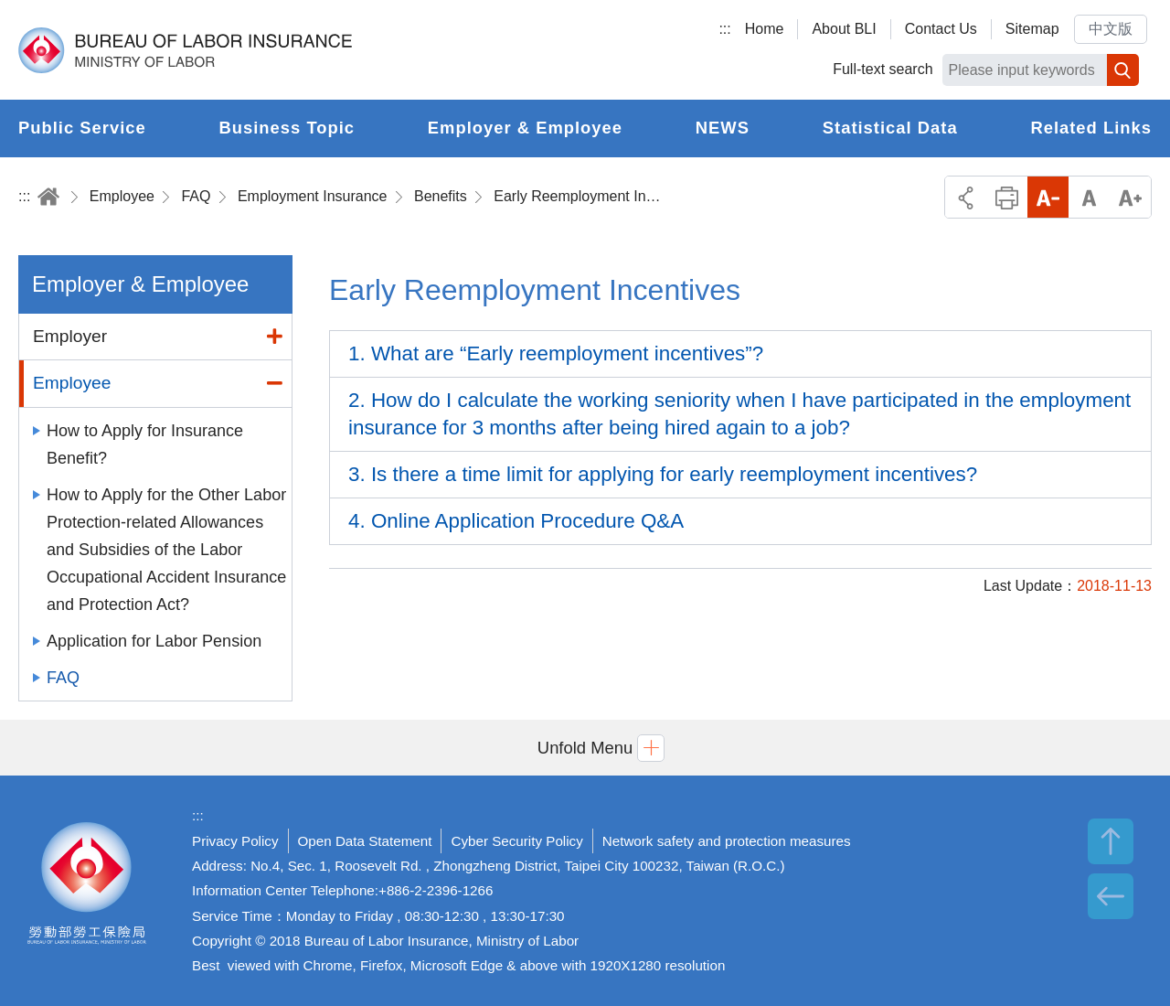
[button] (585, 748)
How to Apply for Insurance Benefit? (145, 444)
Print (1006, 197)
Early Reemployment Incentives (580, 196)
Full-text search (882, 69)
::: (724, 29)
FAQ (195, 196)
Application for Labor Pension (154, 641)
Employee (122, 196)
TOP (1110, 841)
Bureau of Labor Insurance (185, 50)
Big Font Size (1130, 197)
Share (965, 197)
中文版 (1111, 29)
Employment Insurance (313, 196)
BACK (1110, 896)
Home (764, 29)
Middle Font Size (1089, 197)
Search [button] (1123, 70)
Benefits (440, 196)
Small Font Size (1048, 197)
